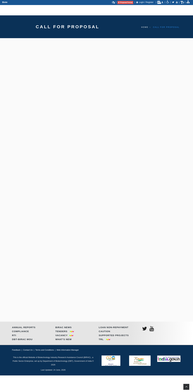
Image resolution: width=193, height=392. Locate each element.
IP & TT (107, 10)
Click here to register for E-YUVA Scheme (42, 122)
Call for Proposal (123, 10)
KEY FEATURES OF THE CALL (41, 133)
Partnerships (69, 10)
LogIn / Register (146, 2)
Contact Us (142, 10)
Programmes (51, 10)
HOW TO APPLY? (32, 228)
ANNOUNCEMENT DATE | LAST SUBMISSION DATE (54, 286)
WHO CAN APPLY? (33, 162)
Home (144, 27)
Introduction (32, 73)
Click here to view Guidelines (36, 117)
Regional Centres (90, 10)
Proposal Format (125, 2)
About (37, 10)
